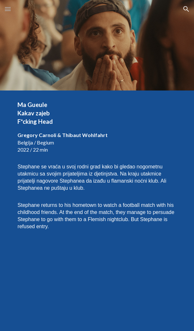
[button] (8, 9)
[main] (97, 165)
